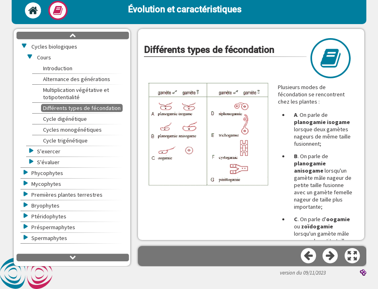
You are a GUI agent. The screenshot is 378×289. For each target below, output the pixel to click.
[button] (208, 134)
